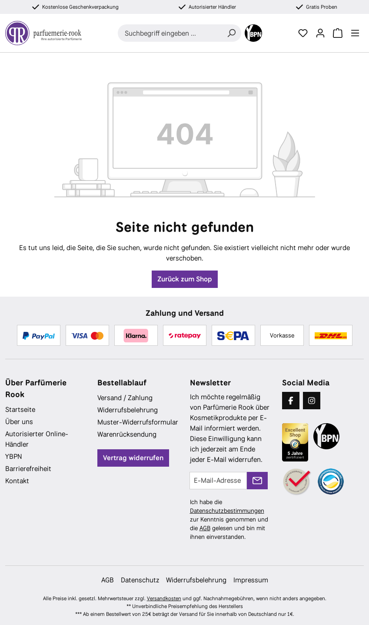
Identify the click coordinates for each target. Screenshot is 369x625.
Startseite (20, 409)
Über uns (19, 421)
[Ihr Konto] (320, 33)
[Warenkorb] (337, 33)
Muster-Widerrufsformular (137, 422)
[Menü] (355, 33)
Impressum (250, 580)
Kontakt (17, 480)
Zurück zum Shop (184, 279)
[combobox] (170, 33)
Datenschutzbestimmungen (227, 511)
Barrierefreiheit (28, 468)
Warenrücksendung (126, 434)
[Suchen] (231, 33)
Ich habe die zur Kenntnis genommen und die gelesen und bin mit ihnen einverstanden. (229, 519)
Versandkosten (164, 598)
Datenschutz (140, 580)
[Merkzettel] (303, 33)
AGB (204, 528)
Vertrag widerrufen (133, 457)
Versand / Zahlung (125, 397)
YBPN (13, 456)
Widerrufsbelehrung (127, 409)
